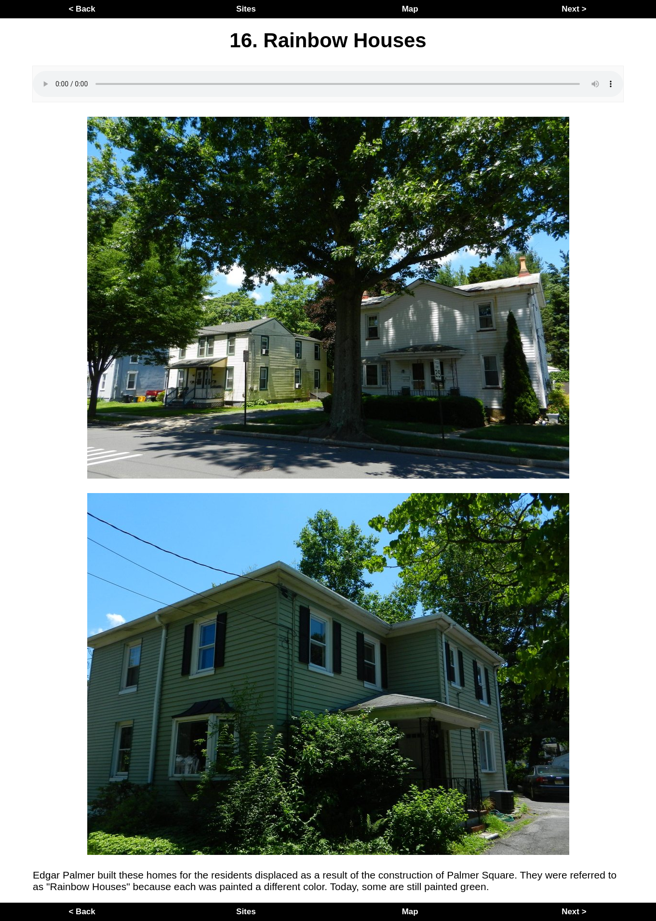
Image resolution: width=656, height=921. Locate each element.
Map (410, 9)
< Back (81, 9)
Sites (246, 9)
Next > (574, 9)
